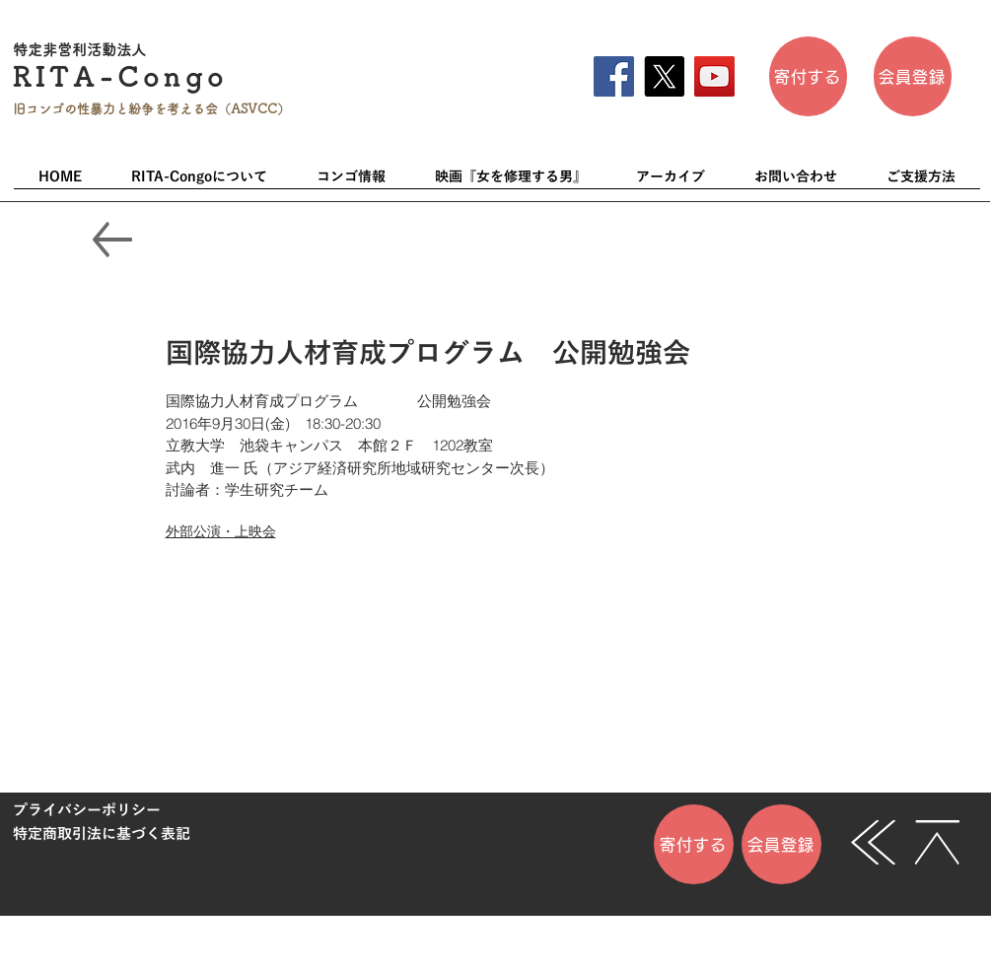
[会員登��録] (913, 76)
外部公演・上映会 (221, 531)
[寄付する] (808, 76)
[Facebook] (614, 76)
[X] (664, 76)
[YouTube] (714, 76)
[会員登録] (781, 844)
